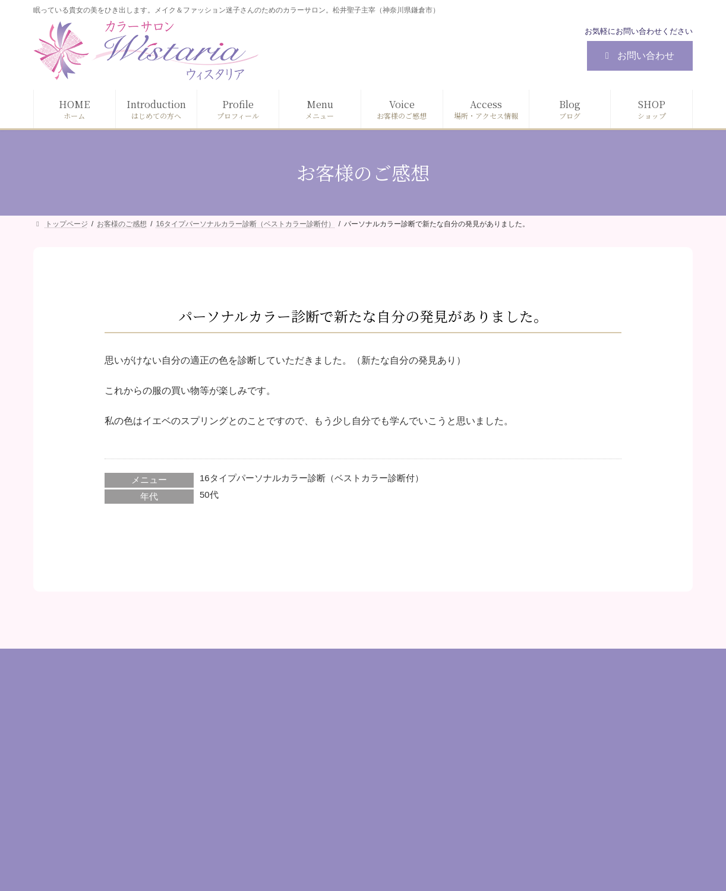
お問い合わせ (637, 55)
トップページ (288, 711)
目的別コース (514, 772)
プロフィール (288, 752)
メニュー (279, 772)
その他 (501, 833)
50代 (209, 494)
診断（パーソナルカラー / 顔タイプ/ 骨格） (570, 711)
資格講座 (505, 813)
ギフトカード (514, 792)
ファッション (514, 752)
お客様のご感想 (292, 792)
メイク (501, 731)
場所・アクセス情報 (300, 813)
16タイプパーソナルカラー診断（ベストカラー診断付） (312, 478)
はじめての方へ (292, 731)
